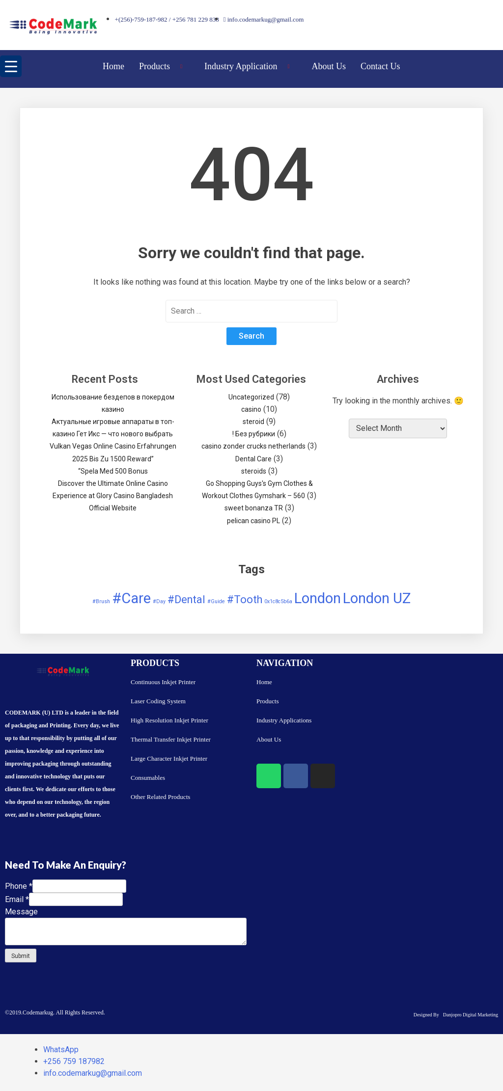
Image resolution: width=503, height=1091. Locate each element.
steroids (253, 471)
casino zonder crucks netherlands (253, 446)
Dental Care (253, 459)
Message (21, 911)
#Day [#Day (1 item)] (159, 601)
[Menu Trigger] (11, 66)
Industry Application (250, 66)
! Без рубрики (253, 434)
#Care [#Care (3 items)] (131, 598)
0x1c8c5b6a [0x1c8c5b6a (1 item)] (278, 601)
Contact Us (380, 66)
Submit (20, 956)
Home (113, 66)
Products (164, 66)
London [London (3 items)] (317, 598)
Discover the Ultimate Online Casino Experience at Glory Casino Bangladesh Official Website (113, 495)
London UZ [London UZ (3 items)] (377, 598)
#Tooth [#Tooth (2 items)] (244, 599)
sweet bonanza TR (253, 508)
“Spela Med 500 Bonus (113, 471)
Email (17, 899)
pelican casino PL (253, 521)
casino (251, 409)
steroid (253, 422)
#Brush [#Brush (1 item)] (101, 601)
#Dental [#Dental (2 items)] (186, 599)
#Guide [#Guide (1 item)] (216, 601)
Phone (18, 886)
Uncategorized (251, 397)
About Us (329, 66)
